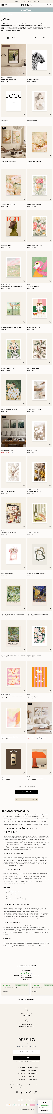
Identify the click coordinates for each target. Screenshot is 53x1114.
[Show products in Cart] (50, 5)
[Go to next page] (36, 799)
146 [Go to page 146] (33, 799)
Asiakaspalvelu (32, 1070)
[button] (45, 1106)
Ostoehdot (31, 1076)
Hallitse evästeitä (32, 1085)
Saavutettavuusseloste (18, 1082)
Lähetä (26, 1058)
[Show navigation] (2, 5)
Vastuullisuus (21, 1079)
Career (23, 1076)
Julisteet (10, 14)
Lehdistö (23, 1070)
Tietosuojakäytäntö (20, 1061)
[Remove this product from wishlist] (24, 74)
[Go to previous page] (16, 799)
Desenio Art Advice (33, 1067)
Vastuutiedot (21, 1073)
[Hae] (6, 5)
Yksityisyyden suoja (33, 1079)
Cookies (30, 1082)
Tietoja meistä (21, 1067)
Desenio (3, 14)
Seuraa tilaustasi (32, 1073)
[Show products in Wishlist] (47, 5)
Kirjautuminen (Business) (18, 1088)
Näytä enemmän (26, 792)
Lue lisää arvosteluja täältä (26, 999)
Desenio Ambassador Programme (16, 1085)
